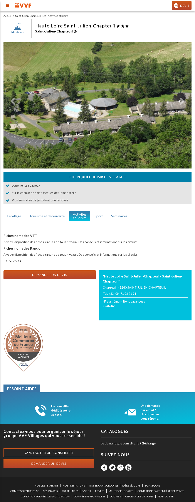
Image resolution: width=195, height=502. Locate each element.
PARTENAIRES (70, 491)
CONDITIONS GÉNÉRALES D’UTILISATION (45, 496)
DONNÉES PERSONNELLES (89, 496)
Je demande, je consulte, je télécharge (128, 443)
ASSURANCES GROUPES (139, 496)
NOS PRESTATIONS (74, 485)
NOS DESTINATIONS (46, 485)
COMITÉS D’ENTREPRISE (24, 491)
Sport (99, 216)
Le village (14, 216)
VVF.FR (86, 491)
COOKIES (115, 496)
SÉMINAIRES (50, 491)
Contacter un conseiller (49, 452)
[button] (12, 101)
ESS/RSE (99, 491)
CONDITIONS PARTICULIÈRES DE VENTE (160, 491)
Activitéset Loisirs (79, 216)
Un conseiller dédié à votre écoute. (61, 410)
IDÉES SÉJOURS (131, 485)
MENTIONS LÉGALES (121, 491)
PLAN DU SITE (166, 496)
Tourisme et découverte (47, 216)
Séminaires (119, 216)
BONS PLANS (152, 485)
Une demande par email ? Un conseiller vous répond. (150, 412)
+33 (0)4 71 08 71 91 (122, 293)
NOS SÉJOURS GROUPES (103, 485)
